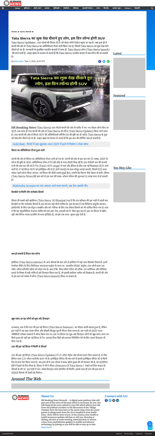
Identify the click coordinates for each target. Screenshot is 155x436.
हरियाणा (27, 8)
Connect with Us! (116, 396)
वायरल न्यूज (117, 8)
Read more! (46, 427)
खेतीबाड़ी (56, 8)
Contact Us (139, 434)
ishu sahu (18, 61)
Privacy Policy (128, 434)
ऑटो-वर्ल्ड (37, 8)
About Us (47, 396)
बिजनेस (106, 8)
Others (127, 8)
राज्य (98, 8)
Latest (117, 53)
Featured (119, 95)
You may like (122, 168)
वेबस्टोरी (137, 8)
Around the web (26, 379)
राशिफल (76, 8)
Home (17, 8)
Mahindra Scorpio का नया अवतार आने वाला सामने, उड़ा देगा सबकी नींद (50, 185)
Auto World (25, 31)
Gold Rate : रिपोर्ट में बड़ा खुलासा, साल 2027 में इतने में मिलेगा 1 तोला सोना (50, 144)
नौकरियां (66, 8)
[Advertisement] (60, 235)
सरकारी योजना (87, 8)
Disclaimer (148, 434)
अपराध (47, 8)
